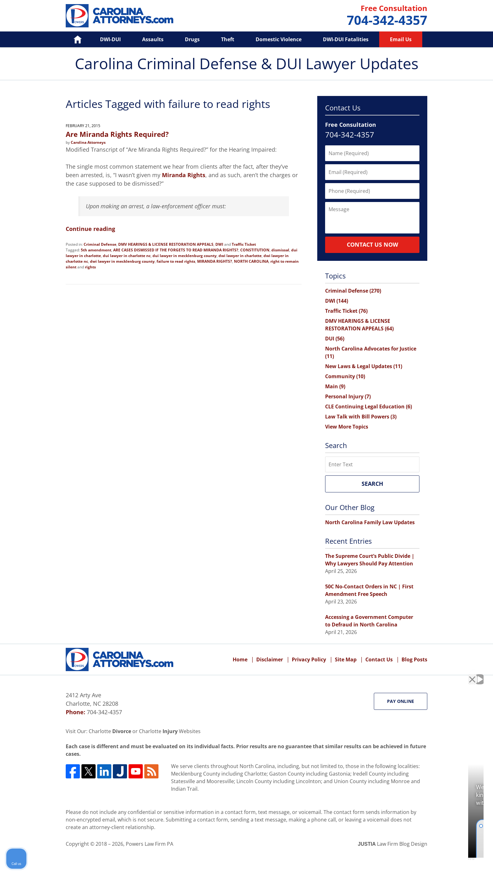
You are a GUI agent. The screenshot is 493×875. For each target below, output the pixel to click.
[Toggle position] (459, 674)
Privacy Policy (309, 659)
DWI (219, 244)
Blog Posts (414, 659)
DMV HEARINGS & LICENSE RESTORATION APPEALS (165, 244)
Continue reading (90, 229)
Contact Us (379, 659)
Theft (227, 39)
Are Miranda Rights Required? (117, 134)
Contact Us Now (372, 244)
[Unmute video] (382, 674)
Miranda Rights (183, 175)
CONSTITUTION (254, 250)
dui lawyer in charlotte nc (127, 255)
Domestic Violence (279, 39)
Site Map (346, 659)
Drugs (192, 39)
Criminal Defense (100, 244)
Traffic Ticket (244, 244)
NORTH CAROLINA (251, 261)
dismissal (280, 250)
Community (345, 376)
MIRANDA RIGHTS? (214, 261)
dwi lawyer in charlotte (240, 255)
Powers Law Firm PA (149, 843)
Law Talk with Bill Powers (360, 416)
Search (372, 483)
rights (90, 267)
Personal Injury (348, 396)
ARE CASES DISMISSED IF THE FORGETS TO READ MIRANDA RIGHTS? (175, 250)
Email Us (401, 39)
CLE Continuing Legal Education (368, 406)
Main (335, 386)
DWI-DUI (110, 39)
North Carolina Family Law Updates (370, 522)
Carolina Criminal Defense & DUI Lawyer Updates (119, 15)
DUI (334, 338)
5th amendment (96, 250)
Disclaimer (269, 659)
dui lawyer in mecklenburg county (184, 255)
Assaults (152, 39)
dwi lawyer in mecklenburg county (122, 261)
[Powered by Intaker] (439, 862)
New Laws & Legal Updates (363, 366)
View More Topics (346, 426)
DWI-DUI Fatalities (345, 39)
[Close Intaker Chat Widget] (472, 674)
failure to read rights (176, 261)
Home (73, 39)
